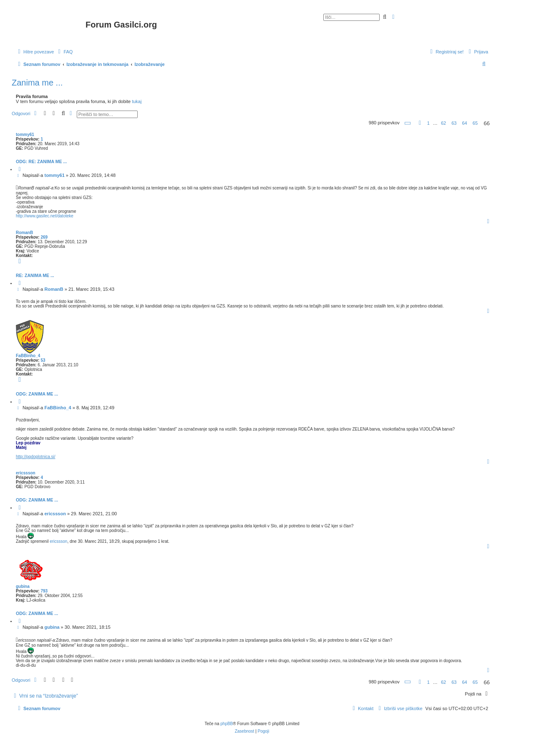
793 (44, 591)
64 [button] (464, 123)
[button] (408, 123)
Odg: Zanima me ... (37, 393)
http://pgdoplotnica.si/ (35, 456)
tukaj (136, 101)
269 (44, 237)
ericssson (25, 473)
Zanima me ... (37, 82)
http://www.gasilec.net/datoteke (44, 216)
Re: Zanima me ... (35, 275)
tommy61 (25, 134)
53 (42, 360)
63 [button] (453, 123)
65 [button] (475, 123)
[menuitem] (64, 52)
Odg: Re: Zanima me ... (41, 161)
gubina (23, 586)
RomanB (24, 232)
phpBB (226, 723)
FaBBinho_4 (28, 355)
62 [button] (443, 123)
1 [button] (428, 123)
